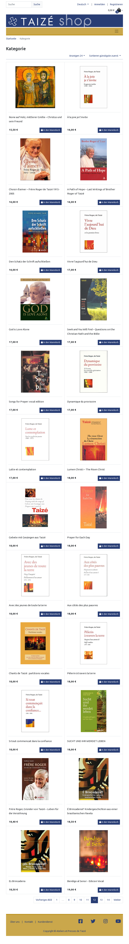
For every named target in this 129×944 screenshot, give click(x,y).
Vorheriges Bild (44, 899)
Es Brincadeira (17, 881)
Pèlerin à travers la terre (81, 673)
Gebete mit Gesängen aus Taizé (27, 537)
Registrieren (116, 4)
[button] (115, 10)
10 (80, 899)
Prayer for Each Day (78, 537)
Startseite (11, 38)
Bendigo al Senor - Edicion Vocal (85, 881)
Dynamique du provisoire (81, 401)
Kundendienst (45, 921)
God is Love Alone (19, 329)
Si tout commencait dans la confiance (30, 741)
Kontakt (29, 921)
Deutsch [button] (82, 4)
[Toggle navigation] (116, 31)
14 (108, 899)
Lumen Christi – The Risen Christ (86, 469)
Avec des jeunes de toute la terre (28, 605)
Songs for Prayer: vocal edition (26, 401)
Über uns (15, 921)
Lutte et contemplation (22, 469)
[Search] (19, 4)
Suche (37, 4)
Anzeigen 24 (76, 55)
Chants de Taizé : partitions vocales (29, 673)
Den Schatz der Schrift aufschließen (29, 261)
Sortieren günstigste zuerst (104, 55)
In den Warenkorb (50, 130)
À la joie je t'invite (77, 117)
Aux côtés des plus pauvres (82, 605)
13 (101, 899)
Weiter (117, 899)
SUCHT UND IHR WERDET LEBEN (86, 741)
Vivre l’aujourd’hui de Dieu (82, 261)
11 (87, 899)
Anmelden (99, 4)
